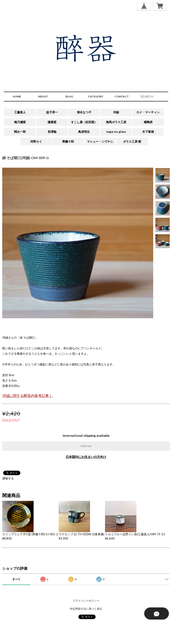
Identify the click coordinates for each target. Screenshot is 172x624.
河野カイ (36, 141)
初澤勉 (52, 131)
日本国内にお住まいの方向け (86, 457)
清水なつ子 (84, 112)
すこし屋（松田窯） (84, 122)
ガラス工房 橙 (132, 141)
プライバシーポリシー (86, 600)
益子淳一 (52, 112)
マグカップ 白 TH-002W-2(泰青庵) (81, 534)
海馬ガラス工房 (116, 122)
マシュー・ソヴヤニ (100, 141)
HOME (17, 96)
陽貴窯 (52, 122)
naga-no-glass (116, 131)
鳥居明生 (84, 131)
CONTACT (122, 96)
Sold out (86, 446)
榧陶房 (148, 122)
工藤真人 (20, 112)
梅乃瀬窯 (20, 122)
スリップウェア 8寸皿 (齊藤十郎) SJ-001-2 (30, 534)
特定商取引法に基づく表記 (86, 608)
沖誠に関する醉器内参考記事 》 (27, 396)
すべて (16, 579)
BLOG (69, 96)
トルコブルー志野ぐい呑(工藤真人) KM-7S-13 (135, 534)
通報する (8, 478)
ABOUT (43, 96)
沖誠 (116, 112)
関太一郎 (20, 131)
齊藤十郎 (68, 141)
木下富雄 (148, 131)
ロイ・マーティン (148, 112)
